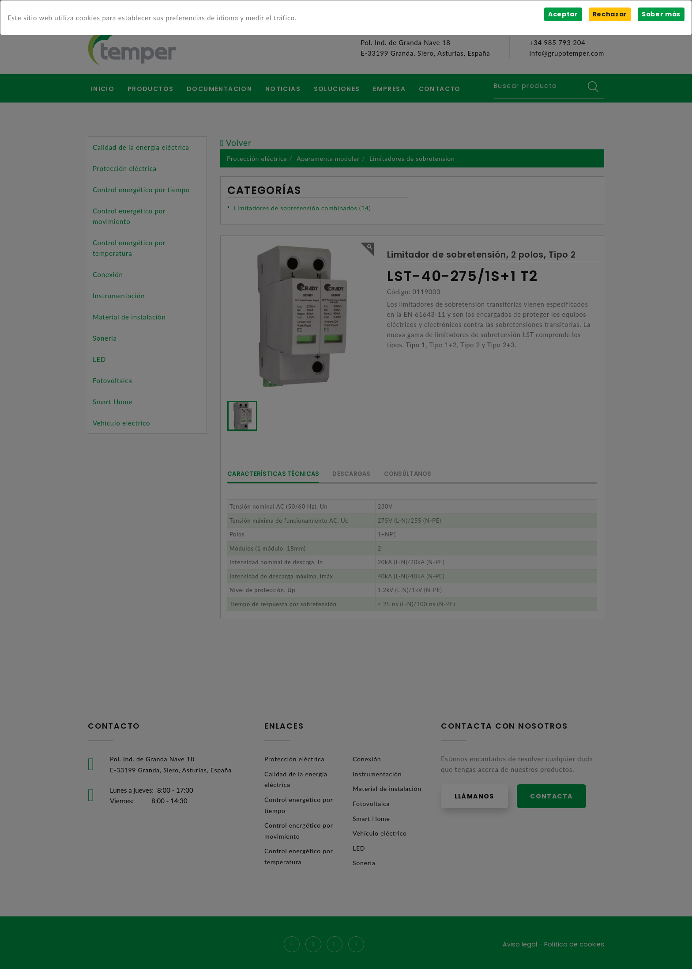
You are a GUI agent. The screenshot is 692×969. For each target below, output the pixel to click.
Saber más (661, 14)
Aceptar (562, 14)
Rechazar (609, 14)
